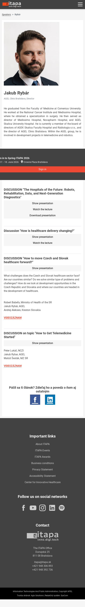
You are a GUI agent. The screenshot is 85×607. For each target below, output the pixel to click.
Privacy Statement (42, 469)
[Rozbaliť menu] (80, 5)
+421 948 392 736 (42, 569)
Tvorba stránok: (24, 595)
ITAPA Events (42, 450)
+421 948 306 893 (42, 565)
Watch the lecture (42, 209)
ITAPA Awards (42, 456)
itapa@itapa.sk (42, 562)
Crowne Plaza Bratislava (36, 162)
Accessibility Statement (42, 475)
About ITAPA (43, 444)
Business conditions (42, 463)
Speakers (6, 14)
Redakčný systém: (52, 595)
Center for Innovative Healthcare (43, 482)
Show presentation (42, 203)
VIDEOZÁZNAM (13, 317)
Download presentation (43, 215)
